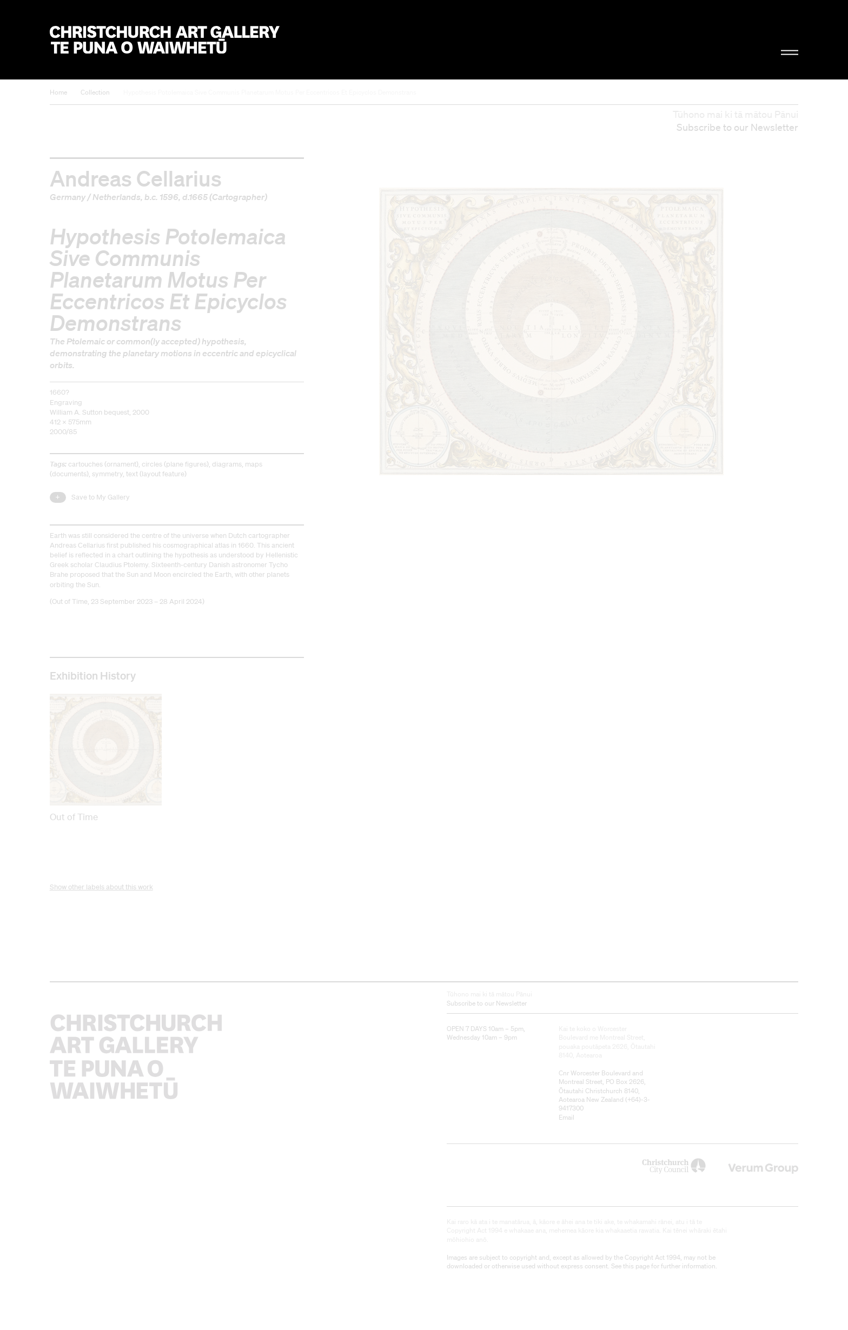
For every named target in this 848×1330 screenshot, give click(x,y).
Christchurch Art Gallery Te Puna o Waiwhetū (165, 39)
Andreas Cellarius (136, 178)
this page (636, 1266)
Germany (67, 196)
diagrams (227, 464)
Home (58, 92)
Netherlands (116, 196)
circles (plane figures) (175, 464)
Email (566, 1117)
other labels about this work (110, 887)
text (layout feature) (156, 473)
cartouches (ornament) (103, 464)
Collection (95, 92)
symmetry (107, 473)
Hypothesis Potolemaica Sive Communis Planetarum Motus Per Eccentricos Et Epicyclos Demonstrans (269, 92)
